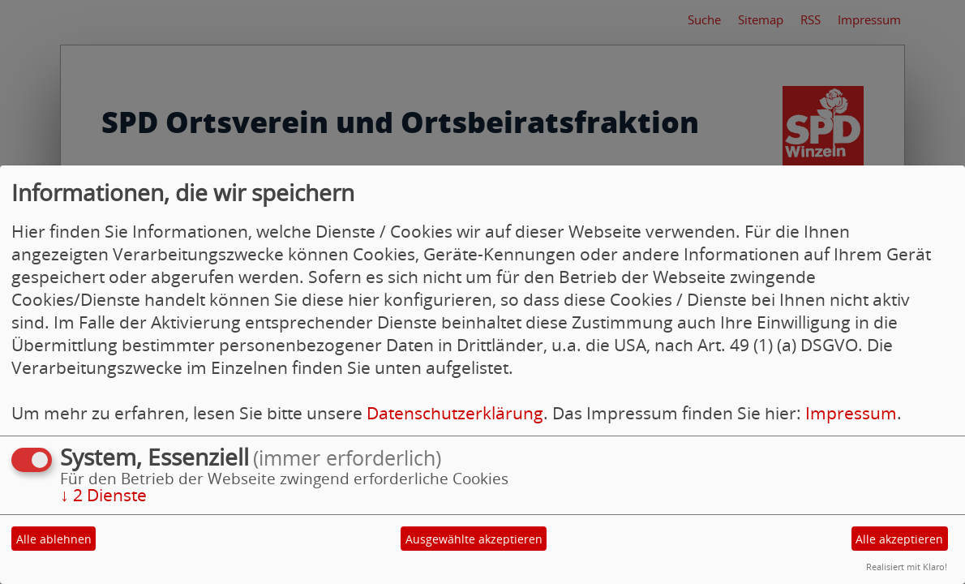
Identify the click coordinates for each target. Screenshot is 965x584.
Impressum (851, 413)
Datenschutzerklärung (455, 413)
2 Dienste (103, 494)
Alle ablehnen (54, 539)
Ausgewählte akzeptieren (474, 539)
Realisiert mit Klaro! (906, 566)
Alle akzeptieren (899, 539)
